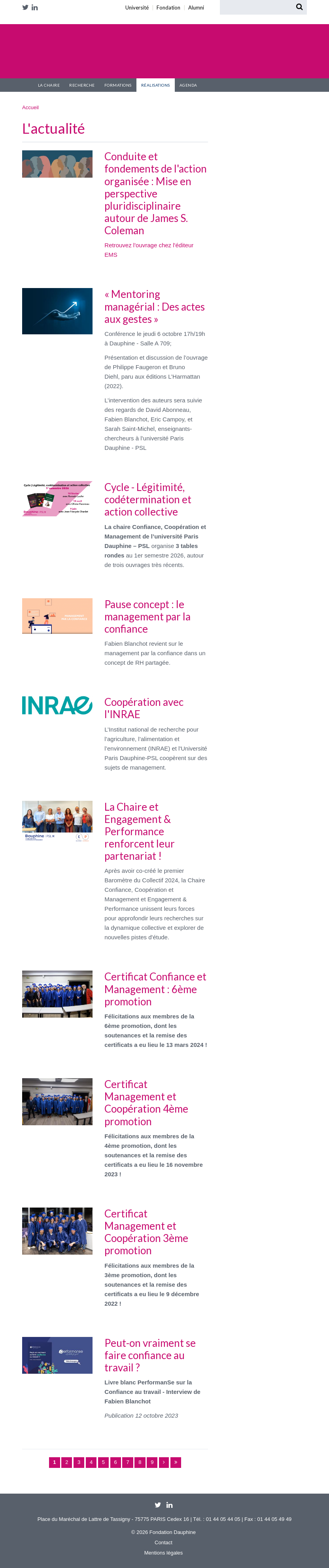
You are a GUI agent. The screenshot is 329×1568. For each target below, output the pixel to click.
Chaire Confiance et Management (89, 52)
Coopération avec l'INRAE (143, 708)
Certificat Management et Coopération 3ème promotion (146, 1232)
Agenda (188, 85)
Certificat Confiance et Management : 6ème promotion (155, 988)
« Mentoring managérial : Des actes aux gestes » (154, 306)
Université (23, 17)
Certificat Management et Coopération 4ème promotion (146, 1103)
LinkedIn (36, 7)
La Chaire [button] (49, 85)
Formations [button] (118, 85)
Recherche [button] (82, 85)
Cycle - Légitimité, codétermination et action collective (147, 499)
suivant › (164, 1462)
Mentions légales (163, 1553)
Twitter (27, 7)
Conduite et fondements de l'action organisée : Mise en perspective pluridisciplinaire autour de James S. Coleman (155, 193)
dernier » (175, 1462)
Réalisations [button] (155, 85)
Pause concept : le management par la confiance (147, 616)
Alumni (33, 17)
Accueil (27, 85)
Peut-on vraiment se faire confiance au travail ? (150, 1355)
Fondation (27, 17)
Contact (163, 1542)
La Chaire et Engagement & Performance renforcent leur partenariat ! (139, 831)
